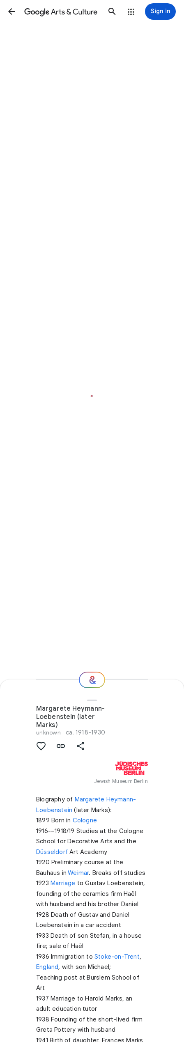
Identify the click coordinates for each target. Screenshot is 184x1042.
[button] (11, 11)
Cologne (85, 820)
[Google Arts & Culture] (62, 11)
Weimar (78, 873)
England (47, 967)
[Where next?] (92, 680)
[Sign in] (160, 11)
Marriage (63, 883)
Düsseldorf (52, 852)
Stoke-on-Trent (117, 956)
